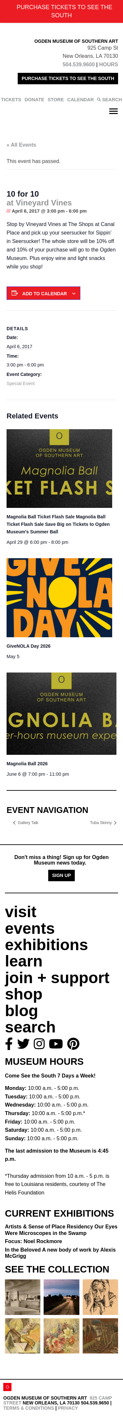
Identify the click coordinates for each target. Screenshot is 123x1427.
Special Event (21, 383)
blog (21, 1010)
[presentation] (59, 468)
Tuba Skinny (101, 822)
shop (24, 994)
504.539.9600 (79, 64)
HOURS (108, 64)
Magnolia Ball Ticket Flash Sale (58, 524)
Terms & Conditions (28, 1408)
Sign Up (61, 875)
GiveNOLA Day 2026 (29, 646)
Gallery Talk (28, 822)
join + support (57, 977)
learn (24, 961)
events (30, 928)
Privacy (68, 1408)
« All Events (21, 145)
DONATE (34, 99)
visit (20, 911)
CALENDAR (80, 99)
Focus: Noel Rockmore (33, 1241)
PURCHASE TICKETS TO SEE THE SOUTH (68, 78)
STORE (56, 99)
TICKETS (11, 99)
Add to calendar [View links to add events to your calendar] (44, 293)
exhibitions (46, 944)
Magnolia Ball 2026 (27, 763)
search (30, 1027)
